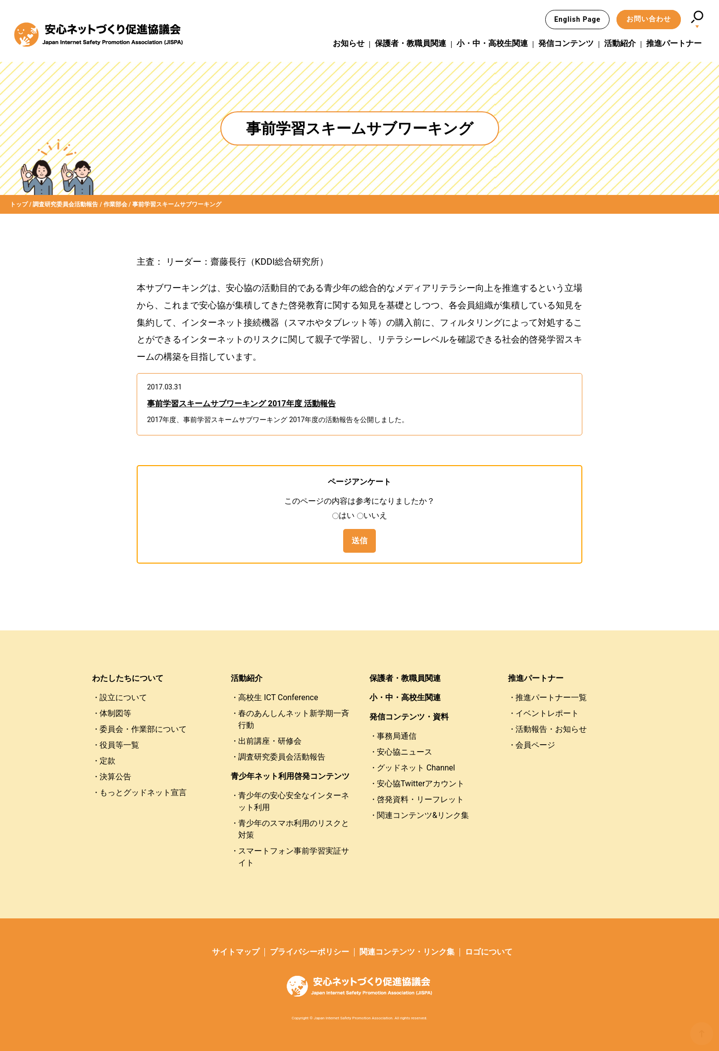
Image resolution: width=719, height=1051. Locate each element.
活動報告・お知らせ (551, 729)
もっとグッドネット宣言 (143, 792)
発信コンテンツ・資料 (409, 716)
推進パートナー (674, 43)
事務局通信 (396, 736)
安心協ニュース (404, 752)
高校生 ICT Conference (278, 697)
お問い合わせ (648, 19)
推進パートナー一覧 (551, 697)
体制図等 (115, 713)
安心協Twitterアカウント (420, 783)
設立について (123, 697)
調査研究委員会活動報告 (281, 757)
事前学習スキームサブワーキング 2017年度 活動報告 (241, 403)
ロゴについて (489, 951)
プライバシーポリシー (309, 951)
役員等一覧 (119, 745)
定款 (107, 760)
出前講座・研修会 (270, 741)
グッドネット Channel (416, 767)
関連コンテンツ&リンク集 (423, 815)
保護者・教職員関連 (410, 43)
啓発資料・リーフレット (420, 799)
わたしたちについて (127, 678)
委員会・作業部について (143, 729)
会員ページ (535, 745)
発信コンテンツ (566, 43)
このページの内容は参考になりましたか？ (359, 501)
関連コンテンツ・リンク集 (407, 951)
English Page (577, 19)
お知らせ (348, 43)
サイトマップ (235, 951)
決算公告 (115, 776)
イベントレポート (547, 713)
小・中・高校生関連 (492, 43)
